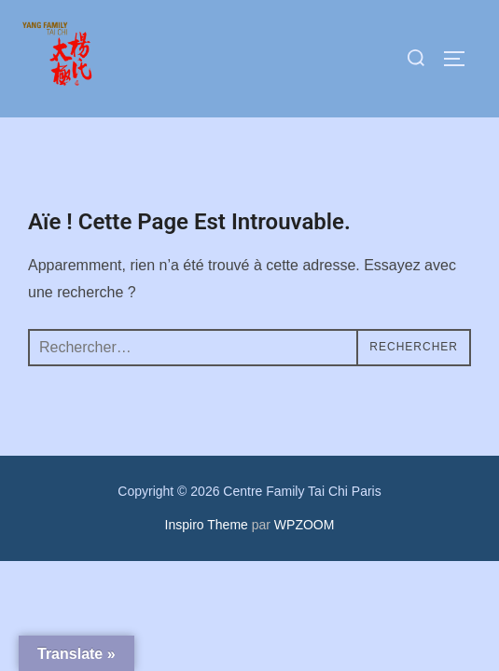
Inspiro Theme (206, 524)
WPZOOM (304, 524)
